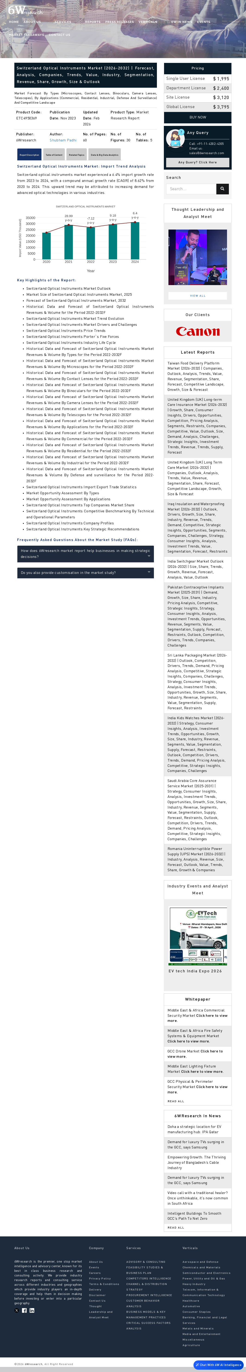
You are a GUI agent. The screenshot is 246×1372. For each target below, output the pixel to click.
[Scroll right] (155, 156)
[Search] (222, 189)
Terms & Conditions (104, 1289)
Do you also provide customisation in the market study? (85, 574)
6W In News (154, 22)
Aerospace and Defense (200, 1267)
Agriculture (191, 1350)
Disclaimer (97, 1300)
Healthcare (191, 1306)
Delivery (95, 1295)
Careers (95, 1278)
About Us (32, 22)
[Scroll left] (16, 156)
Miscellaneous (194, 1345)
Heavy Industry (194, 1289)
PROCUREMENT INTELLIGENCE (149, 1300)
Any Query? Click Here (197, 162)
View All (198, 296)
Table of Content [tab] (75, 156)
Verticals (129, 22)
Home (14, 22)
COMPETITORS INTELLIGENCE (148, 1284)
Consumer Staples (197, 1317)
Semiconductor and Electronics (207, 1278)
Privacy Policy (100, 1284)
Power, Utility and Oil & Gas (204, 1284)
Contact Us (20, 35)
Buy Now (197, 117)
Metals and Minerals (198, 1334)
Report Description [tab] (36, 156)
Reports (74, 22)
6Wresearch (33, 1369)
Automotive (191, 1311)
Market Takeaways (205, 22)
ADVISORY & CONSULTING (145, 1267)
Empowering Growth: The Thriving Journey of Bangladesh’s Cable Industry (197, 1168)
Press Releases (101, 22)
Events (176, 22)
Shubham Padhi (63, 140)
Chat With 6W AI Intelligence (218, 1364)
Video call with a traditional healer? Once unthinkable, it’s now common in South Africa (197, 1204)
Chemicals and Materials (202, 1273)
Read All (176, 1106)
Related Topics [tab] (109, 156)
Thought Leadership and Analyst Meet (101, 1317)
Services (54, 22)
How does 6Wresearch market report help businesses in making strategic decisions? (85, 556)
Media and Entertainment (202, 1339)
